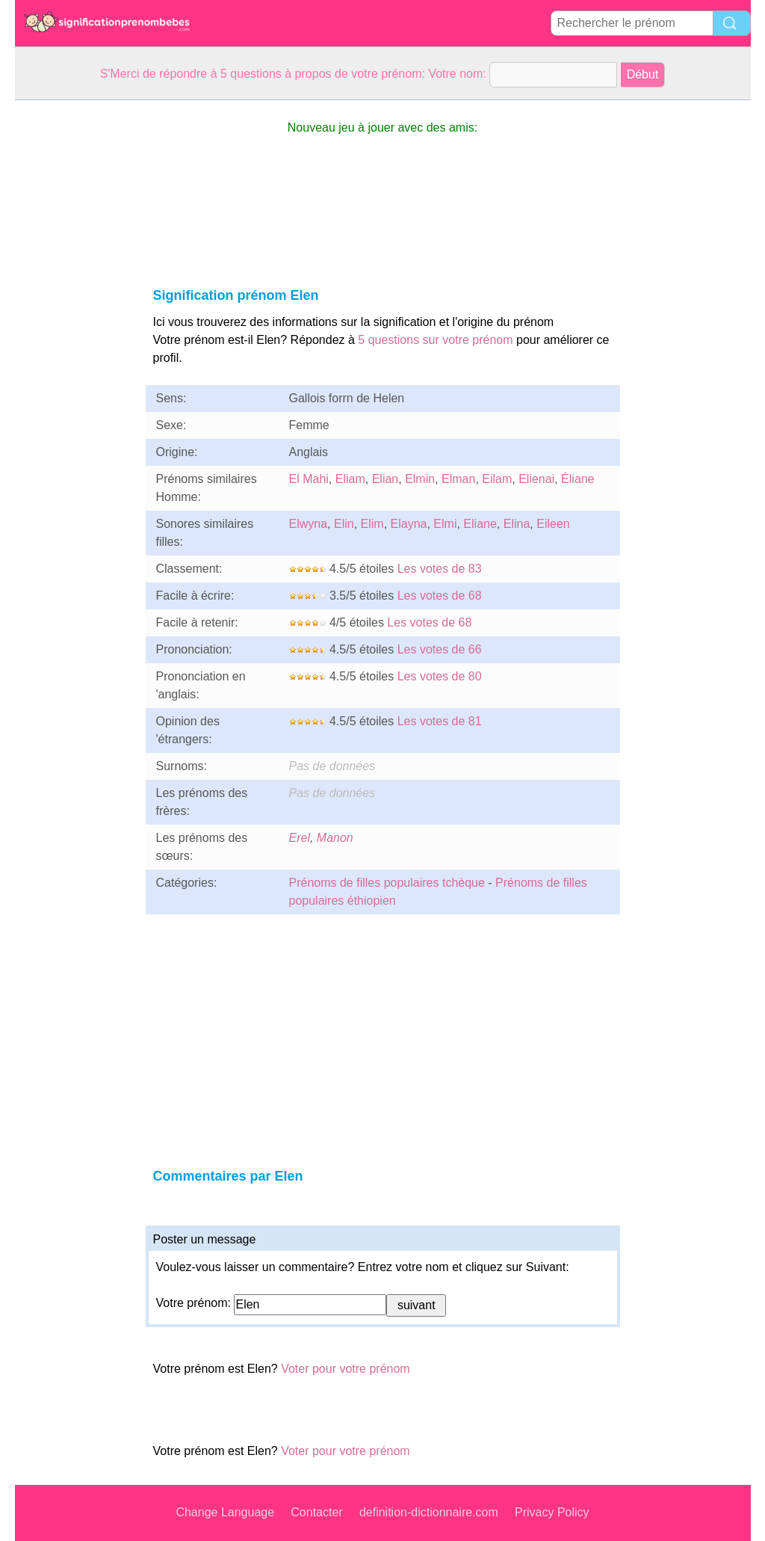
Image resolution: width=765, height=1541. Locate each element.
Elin (344, 523)
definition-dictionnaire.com (428, 1512)
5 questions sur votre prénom (435, 339)
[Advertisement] (74, 324)
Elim (372, 523)
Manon (335, 837)
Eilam (497, 479)
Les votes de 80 (439, 676)
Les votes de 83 (439, 568)
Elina (517, 523)
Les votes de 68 (439, 595)
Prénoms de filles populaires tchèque (387, 882)
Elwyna (308, 523)
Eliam (350, 479)
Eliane (479, 523)
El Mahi (309, 479)
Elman (458, 479)
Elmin (420, 479)
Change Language (225, 1512)
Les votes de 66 (439, 649)
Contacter (316, 1512)
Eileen (552, 523)
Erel (299, 837)
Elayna (409, 523)
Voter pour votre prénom (345, 1368)
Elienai (536, 479)
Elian (385, 479)
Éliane (577, 479)
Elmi (444, 523)
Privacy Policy (552, 1512)
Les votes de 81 (439, 721)
